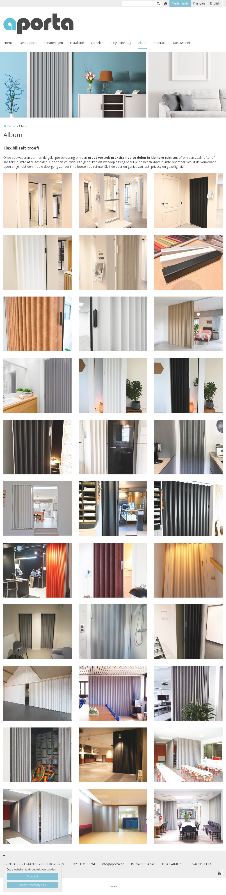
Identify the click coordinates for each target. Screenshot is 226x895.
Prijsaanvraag (121, 43)
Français (199, 3)
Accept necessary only (32, 885)
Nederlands (180, 3)
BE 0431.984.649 (143, 864)
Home (8, 43)
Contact (160, 43)
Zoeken (158, 3)
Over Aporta (28, 43)
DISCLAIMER (171, 864)
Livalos (113, 886)
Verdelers (97, 43)
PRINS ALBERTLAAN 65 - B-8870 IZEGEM (33, 864)
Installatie (77, 43)
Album (142, 43)
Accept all (32, 876)
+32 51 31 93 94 (83, 864)
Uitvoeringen (53, 43)
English (215, 3)
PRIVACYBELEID (199, 864)
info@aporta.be (113, 864)
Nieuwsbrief (181, 43)
